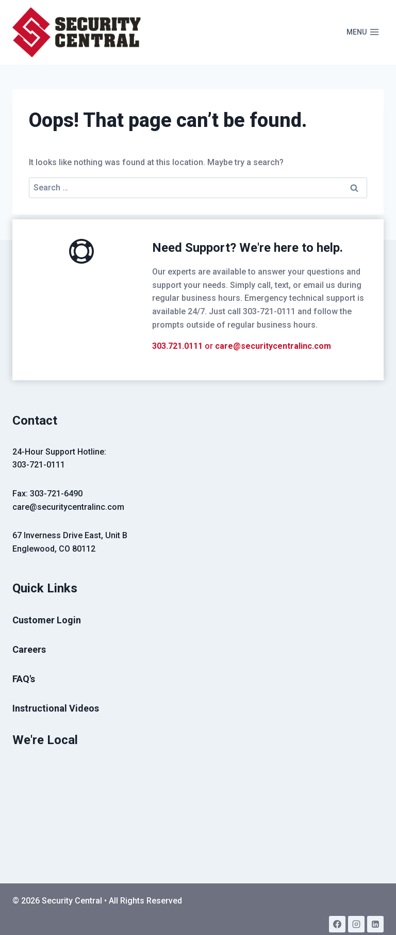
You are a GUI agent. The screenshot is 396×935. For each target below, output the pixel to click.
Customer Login (46, 620)
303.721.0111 (177, 346)
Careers (29, 649)
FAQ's (23, 678)
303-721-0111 (38, 465)
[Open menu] (363, 32)
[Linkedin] (375, 924)
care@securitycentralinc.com (273, 346)
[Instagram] (356, 924)
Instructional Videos (55, 708)
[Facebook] (337, 924)
